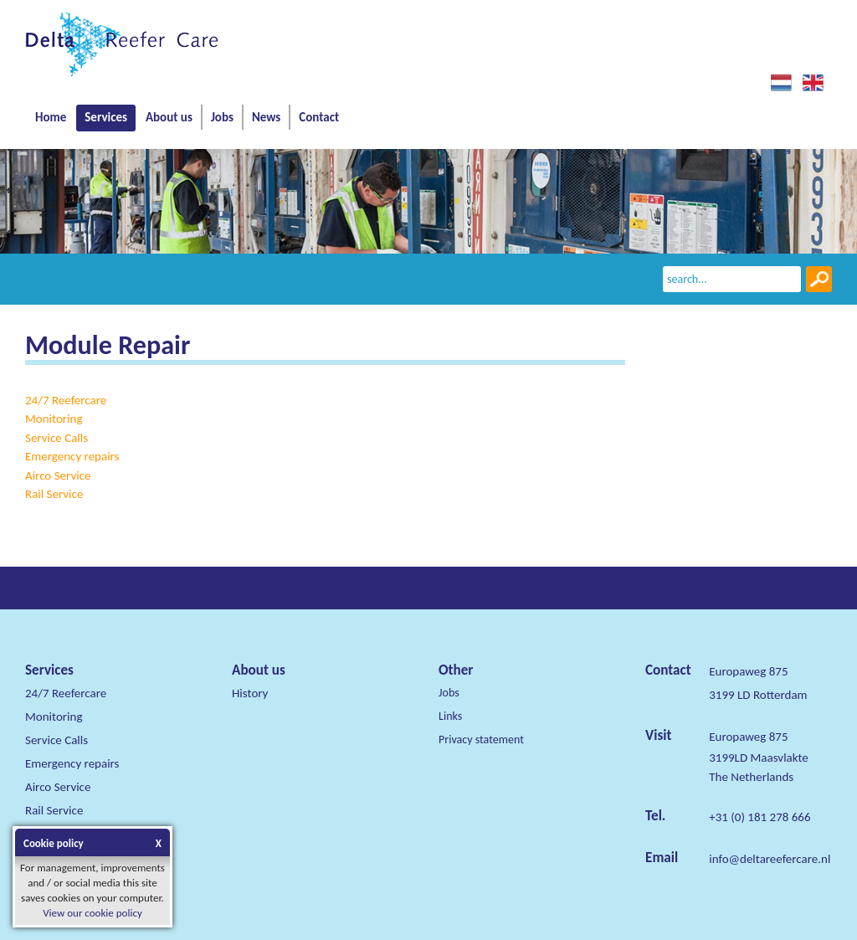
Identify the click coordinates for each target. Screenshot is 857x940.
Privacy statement (481, 739)
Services (106, 117)
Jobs (222, 117)
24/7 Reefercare (65, 400)
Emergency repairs (72, 456)
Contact (319, 117)
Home (50, 117)
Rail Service (54, 493)
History (250, 693)
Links (450, 716)
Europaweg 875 (748, 736)
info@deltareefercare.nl (769, 858)
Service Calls (56, 437)
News (266, 117)
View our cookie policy (92, 913)
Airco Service (57, 475)
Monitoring (53, 418)
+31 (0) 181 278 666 (759, 816)
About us (169, 117)
